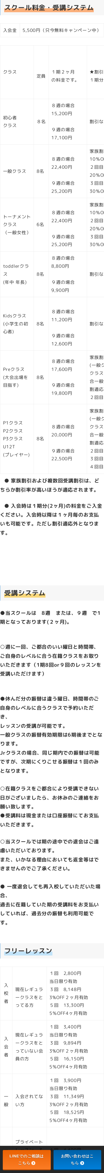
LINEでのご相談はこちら (26, 1159)
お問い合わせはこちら (77, 1159)
